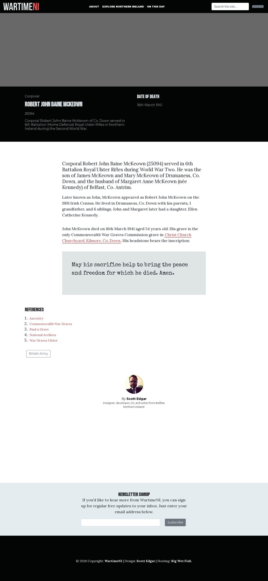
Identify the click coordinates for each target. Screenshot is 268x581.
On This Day (156, 6)
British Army (38, 354)
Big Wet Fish (181, 561)
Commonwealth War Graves (51, 324)
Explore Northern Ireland (123, 6)
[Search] (230, 6)
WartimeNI (113, 561)
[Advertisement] (134, 445)
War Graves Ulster (44, 340)
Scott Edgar (137, 399)
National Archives (43, 335)
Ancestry (36, 318)
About (94, 6)
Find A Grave (39, 329)
